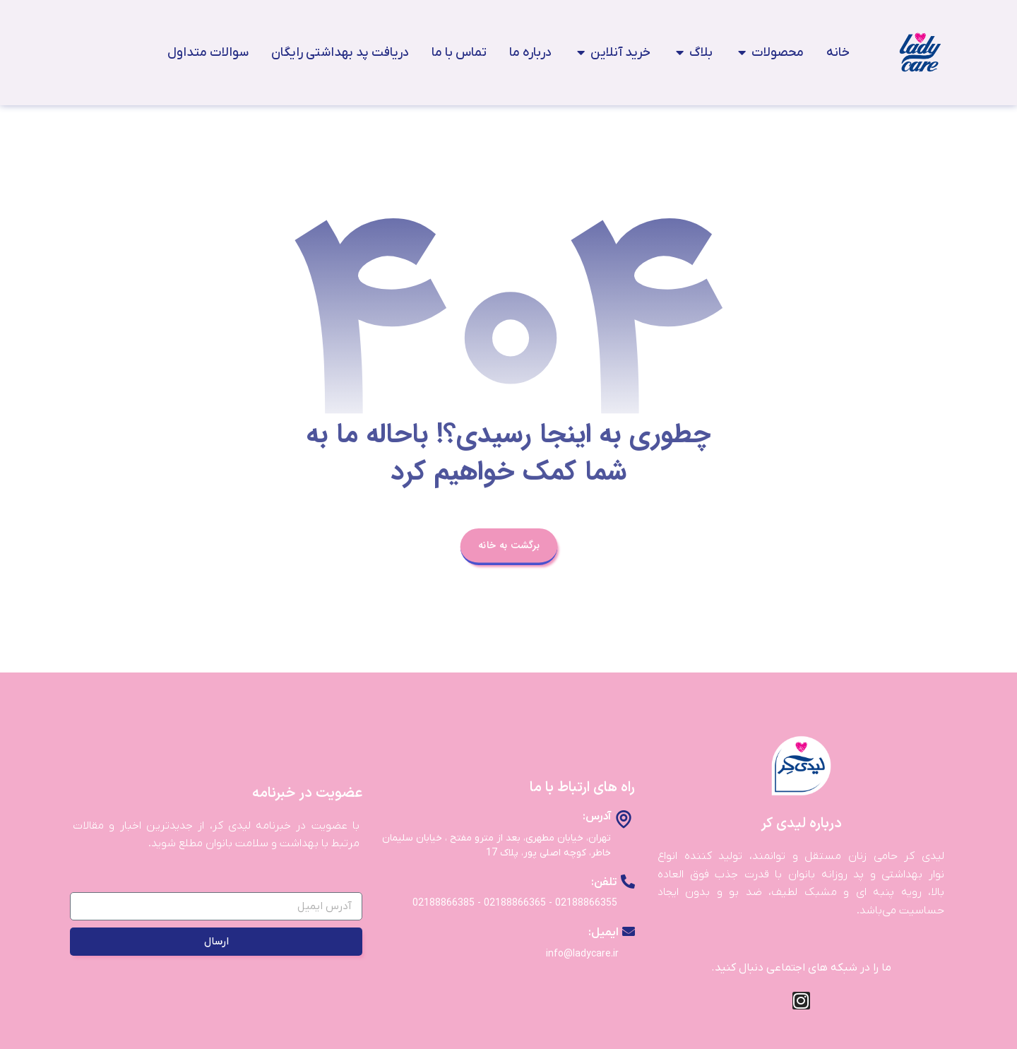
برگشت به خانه (508, 545)
